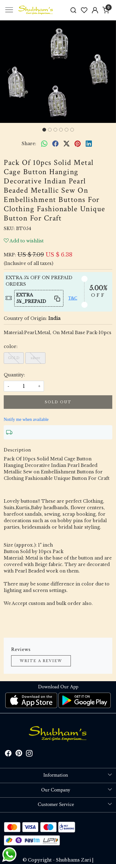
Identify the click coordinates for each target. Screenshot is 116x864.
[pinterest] (77, 143)
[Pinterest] (19, 754)
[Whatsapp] (44, 143)
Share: (29, 143)
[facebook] (55, 143)
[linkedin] (88, 143)
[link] (73, 10)
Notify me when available (26, 419)
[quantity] (24, 386)
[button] (8, 71)
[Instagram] (29, 754)
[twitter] (66, 143)
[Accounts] (94, 10)
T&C (72, 298)
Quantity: (14, 375)
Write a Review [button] (41, 661)
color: (11, 346)
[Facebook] (8, 754)
